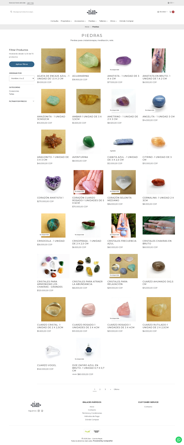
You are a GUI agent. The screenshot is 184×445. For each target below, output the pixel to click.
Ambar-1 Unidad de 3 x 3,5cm (87, 121)
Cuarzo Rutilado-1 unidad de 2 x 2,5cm (156, 329)
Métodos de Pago (92, 416)
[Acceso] (162, 12)
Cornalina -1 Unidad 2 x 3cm (158, 202)
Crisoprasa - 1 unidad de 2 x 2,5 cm (86, 246)
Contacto (92, 410)
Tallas (11, 94)
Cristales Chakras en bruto (157, 246)
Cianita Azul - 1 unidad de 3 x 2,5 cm (122, 162)
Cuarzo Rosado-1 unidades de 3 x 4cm (85, 329)
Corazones (14, 91)
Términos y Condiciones (92, 413)
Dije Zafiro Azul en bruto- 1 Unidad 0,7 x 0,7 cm (88, 372)
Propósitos (66, 21)
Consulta (54, 21)
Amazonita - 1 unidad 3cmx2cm (51, 121)
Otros (113, 21)
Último (116, 389)
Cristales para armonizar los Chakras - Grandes (50, 288)
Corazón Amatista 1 (50, 201)
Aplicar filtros (22, 64)
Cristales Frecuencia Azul (121, 246)
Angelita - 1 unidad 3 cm (159, 120)
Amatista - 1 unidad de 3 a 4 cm (123, 77)
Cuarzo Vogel (46, 369)
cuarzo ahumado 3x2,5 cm (158, 286)
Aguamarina (80, 76)
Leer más (30, 3)
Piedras (92, 21)
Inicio (87, 27)
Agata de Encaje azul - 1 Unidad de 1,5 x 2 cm (53, 77)
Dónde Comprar (126, 21)
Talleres (103, 21)
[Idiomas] (171, 3)
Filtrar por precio (21, 101)
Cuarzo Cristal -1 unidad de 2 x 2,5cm (50, 329)
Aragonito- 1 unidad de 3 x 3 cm (53, 162)
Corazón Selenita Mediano (119, 202)
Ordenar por (15, 73)
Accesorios (80, 21)
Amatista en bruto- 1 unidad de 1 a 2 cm (156, 77)
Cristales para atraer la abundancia (87, 286)
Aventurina (80, 161)
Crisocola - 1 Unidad (51, 244)
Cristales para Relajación (117, 286)
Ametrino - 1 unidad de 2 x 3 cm (122, 121)
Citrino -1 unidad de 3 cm (157, 162)
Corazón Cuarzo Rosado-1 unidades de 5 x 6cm (88, 204)
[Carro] (172, 12)
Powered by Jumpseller (103, 441)
